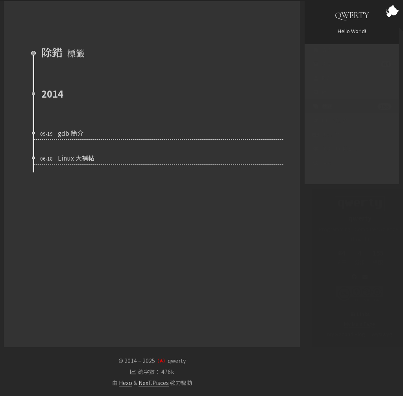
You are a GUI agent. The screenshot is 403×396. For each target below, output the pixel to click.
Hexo (125, 383)
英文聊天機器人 (335, 156)
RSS (321, 100)
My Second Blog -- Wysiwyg (352, 334)
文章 (351, 72)
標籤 (351, 114)
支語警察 (327, 142)
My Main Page (352, 324)
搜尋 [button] (322, 170)
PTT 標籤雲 (329, 128)
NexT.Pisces (154, 383)
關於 (322, 85)
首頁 (322, 57)
